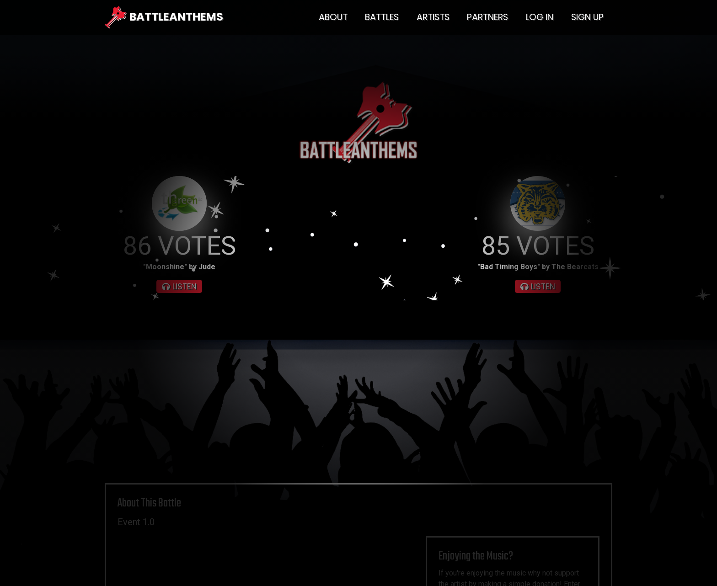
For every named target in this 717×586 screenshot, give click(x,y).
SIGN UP (587, 17)
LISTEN (179, 286)
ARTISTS (433, 17)
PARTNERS (487, 17)
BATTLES (382, 17)
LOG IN (539, 17)
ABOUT (333, 17)
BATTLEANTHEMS (164, 17)
